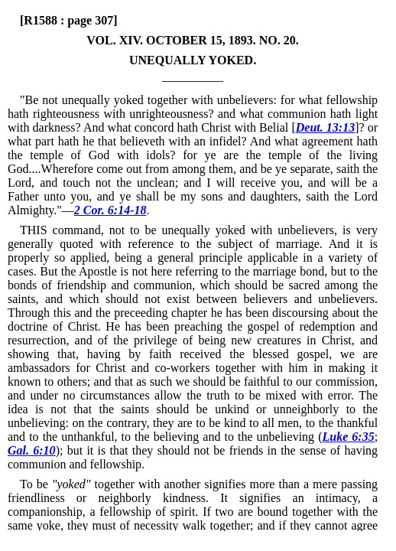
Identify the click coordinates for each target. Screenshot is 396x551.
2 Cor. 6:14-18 (110, 210)
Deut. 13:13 (325, 127)
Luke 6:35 (348, 436)
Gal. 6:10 (32, 450)
